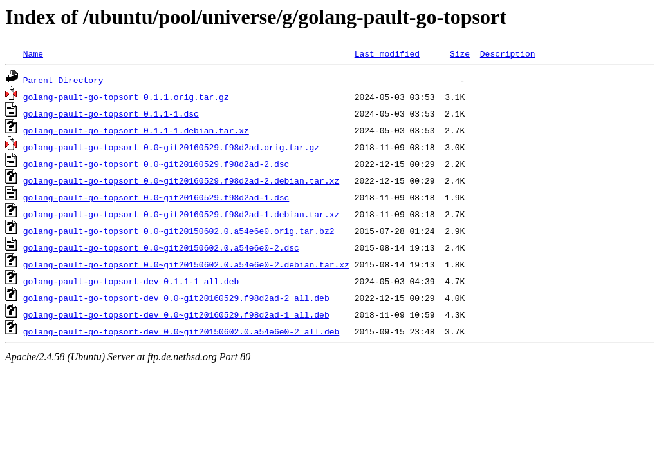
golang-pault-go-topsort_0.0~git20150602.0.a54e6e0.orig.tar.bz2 (179, 231)
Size (460, 53)
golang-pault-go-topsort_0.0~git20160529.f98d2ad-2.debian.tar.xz (181, 180)
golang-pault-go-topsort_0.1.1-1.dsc (111, 113)
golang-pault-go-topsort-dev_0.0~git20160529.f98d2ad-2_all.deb (176, 298)
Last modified (387, 53)
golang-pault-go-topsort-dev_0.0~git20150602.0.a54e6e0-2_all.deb (181, 331)
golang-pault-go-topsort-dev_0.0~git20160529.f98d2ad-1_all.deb (176, 314)
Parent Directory (63, 80)
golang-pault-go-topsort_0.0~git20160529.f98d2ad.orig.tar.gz (171, 147)
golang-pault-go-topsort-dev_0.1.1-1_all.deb (131, 281)
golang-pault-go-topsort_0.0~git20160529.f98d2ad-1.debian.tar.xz (181, 214)
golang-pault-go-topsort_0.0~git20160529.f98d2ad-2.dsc (156, 163)
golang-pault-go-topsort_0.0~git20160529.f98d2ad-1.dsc (156, 197)
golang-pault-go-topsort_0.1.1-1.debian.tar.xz (136, 130)
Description (507, 53)
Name (33, 53)
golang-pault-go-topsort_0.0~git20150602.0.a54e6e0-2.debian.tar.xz (186, 264)
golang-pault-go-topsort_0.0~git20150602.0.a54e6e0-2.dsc (161, 247)
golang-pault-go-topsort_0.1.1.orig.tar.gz (126, 96)
